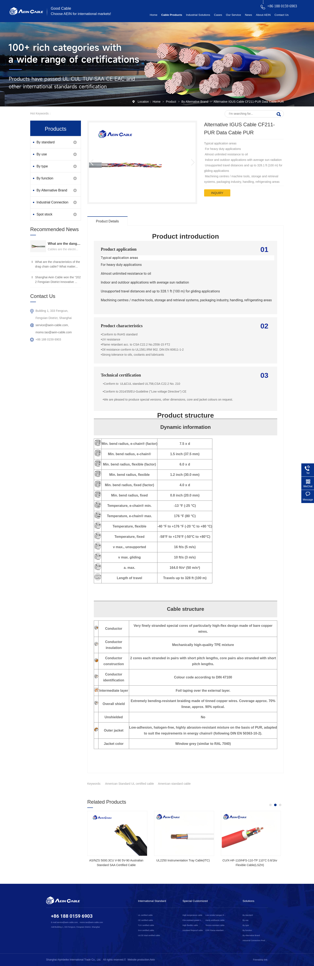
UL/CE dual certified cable (149, 935)
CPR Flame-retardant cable (216, 930)
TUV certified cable (146, 925)
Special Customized (195, 901)
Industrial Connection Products (52, 204)
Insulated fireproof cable (193, 930)
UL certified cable (145, 915)
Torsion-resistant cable (214, 925)
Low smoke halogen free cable (216, 915)
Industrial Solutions (198, 14)
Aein (152, 959)
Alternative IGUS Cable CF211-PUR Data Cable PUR (249, 101)
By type (42, 166)
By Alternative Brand (195, 101)
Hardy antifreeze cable (214, 920)
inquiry (217, 193)
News (248, 14)
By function (45, 178)
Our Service (233, 14)
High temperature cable (192, 915)
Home (153, 14)
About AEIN (263, 14)
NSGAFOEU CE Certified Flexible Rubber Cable (183, 863)
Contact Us (281, 14)
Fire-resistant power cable (193, 920)
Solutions (248, 901)
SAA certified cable (146, 930)
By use (42, 154)
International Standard (152, 901)
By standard (46, 142)
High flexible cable (190, 925)
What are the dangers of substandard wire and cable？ (64, 243)
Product (171, 101)
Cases (218, 14)
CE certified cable (145, 920)
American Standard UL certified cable (129, 783)
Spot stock (44, 214)
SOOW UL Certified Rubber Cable (116, 860)
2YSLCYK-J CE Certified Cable (249, 860)
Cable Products (171, 14)
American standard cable (174, 783)
